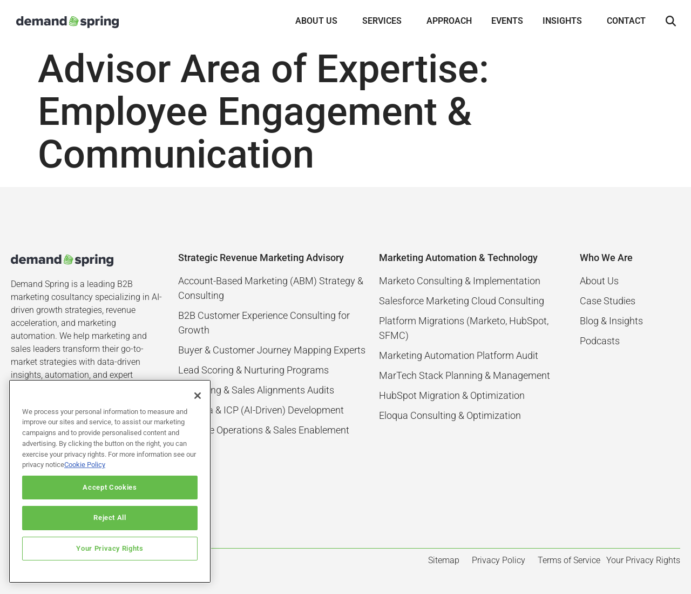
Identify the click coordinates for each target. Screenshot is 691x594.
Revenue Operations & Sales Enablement (263, 430)
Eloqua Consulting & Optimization (450, 415)
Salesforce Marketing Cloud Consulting (461, 300)
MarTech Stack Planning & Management (464, 375)
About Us (599, 280)
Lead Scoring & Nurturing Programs (253, 370)
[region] (110, 481)
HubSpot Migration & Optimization (452, 395)
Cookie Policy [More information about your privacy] (84, 464)
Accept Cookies (110, 487)
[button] (670, 21)
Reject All (109, 517)
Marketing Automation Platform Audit (458, 355)
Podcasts (600, 340)
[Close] (197, 396)
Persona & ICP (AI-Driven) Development (261, 410)
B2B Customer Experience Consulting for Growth (264, 323)
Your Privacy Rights (109, 548)
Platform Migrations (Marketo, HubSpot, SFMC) (463, 328)
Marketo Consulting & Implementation (459, 280)
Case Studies (607, 300)
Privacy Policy (498, 560)
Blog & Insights (611, 320)
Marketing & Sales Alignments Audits (256, 390)
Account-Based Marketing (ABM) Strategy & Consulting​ (270, 288)
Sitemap (443, 560)
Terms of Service (569, 560)
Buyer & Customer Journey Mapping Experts (271, 350)
